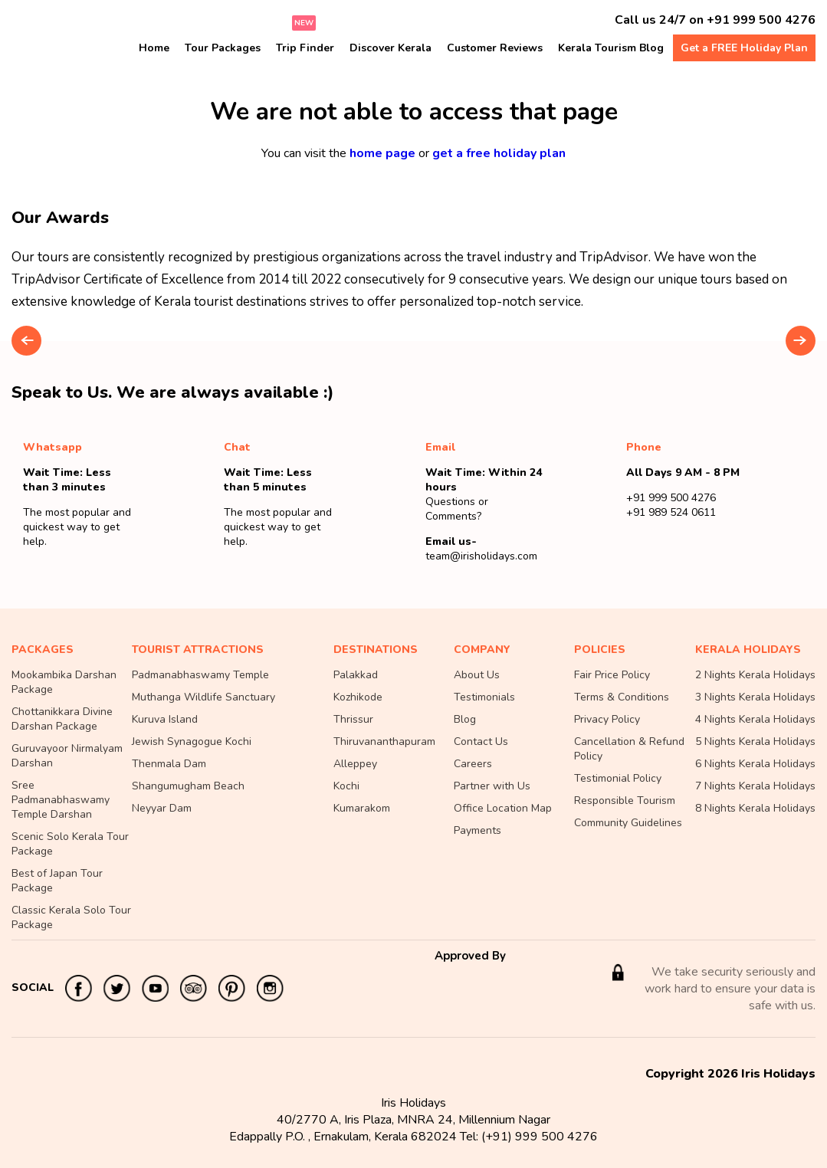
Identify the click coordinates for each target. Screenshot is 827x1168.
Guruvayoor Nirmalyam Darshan (67, 755)
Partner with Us (492, 786)
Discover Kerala (391, 48)
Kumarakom (361, 808)
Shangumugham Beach (188, 786)
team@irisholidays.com (481, 556)
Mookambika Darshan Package (64, 682)
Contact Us (481, 741)
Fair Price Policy (612, 675)
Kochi (346, 786)
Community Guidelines (628, 822)
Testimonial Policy (617, 778)
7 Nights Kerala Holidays (755, 786)
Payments (477, 830)
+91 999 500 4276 (761, 19)
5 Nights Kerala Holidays (755, 741)
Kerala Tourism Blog (611, 48)
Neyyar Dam (162, 808)
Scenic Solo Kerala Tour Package (70, 843)
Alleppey (355, 763)
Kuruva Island (165, 719)
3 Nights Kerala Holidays (755, 697)
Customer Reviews (495, 48)
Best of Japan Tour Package (57, 880)
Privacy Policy (607, 719)
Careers (473, 763)
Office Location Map (503, 808)
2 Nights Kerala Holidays (755, 675)
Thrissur (353, 719)
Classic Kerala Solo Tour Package (71, 917)
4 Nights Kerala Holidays (755, 719)
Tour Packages (223, 48)
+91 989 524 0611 (671, 512)
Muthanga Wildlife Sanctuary (203, 697)
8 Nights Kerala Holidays (755, 808)
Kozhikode (357, 697)
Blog (465, 719)
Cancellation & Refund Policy (629, 748)
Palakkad (355, 675)
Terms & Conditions (621, 697)
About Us (477, 675)
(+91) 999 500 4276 (539, 1136)
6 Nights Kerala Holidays (755, 763)
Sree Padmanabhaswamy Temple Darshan (60, 800)
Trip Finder (305, 48)
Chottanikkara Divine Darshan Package (62, 718)
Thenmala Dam (169, 763)
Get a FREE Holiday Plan (744, 48)
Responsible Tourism (624, 800)
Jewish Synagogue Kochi (191, 741)
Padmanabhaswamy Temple (200, 675)
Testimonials (484, 697)
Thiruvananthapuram (384, 741)
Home (154, 48)
